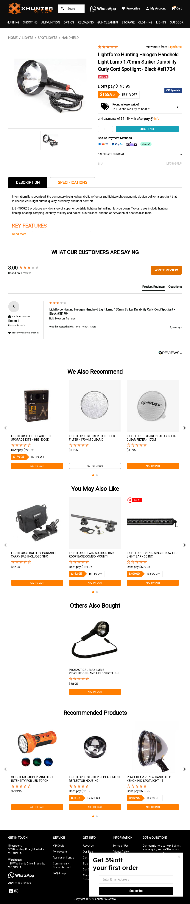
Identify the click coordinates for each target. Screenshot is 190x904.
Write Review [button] (166, 270)
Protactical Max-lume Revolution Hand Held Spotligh (94, 671)
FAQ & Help (59, 873)
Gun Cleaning (107, 22)
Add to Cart (37, 466)
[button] (37, 445)
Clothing (145, 22)
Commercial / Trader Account (62, 865)
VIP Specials (173, 90)
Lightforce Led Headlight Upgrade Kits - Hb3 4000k (31, 437)
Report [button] (85, 326)
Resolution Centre (63, 857)
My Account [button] (156, 8)
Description (28, 182)
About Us (88, 845)
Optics (69, 22)
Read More (19, 234)
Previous (5, 428)
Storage (128, 22)
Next (184, 428)
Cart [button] (177, 8)
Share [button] (93, 326)
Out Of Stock (95, 466)
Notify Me (148, 129)
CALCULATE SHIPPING (140, 154)
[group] (27, 267)
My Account (60, 851)
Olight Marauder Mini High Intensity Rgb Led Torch (32, 778)
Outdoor (176, 22)
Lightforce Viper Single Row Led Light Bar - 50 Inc (152, 554)
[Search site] (62, 8)
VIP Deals (58, 845)
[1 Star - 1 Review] (95, 786)
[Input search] (71, 8)
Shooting (30, 22)
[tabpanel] (37, 424)
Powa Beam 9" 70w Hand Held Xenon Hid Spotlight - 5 (149, 778)
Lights (161, 22)
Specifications (72, 182)
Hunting (13, 22)
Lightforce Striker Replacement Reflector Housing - (94, 778)
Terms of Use (121, 845)
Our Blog (88, 851)
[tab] (27, 182)
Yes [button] (78, 326)
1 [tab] (93, 475)
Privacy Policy (121, 851)
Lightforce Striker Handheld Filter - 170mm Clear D (92, 437)
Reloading (86, 22)
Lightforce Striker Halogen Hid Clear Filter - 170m (151, 437)
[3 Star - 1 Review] (119, 47)
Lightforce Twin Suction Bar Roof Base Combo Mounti (91, 554)
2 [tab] (97, 475)
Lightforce (175, 47)
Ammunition (50, 22)
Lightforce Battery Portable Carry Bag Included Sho (33, 554)
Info (156, 118)
